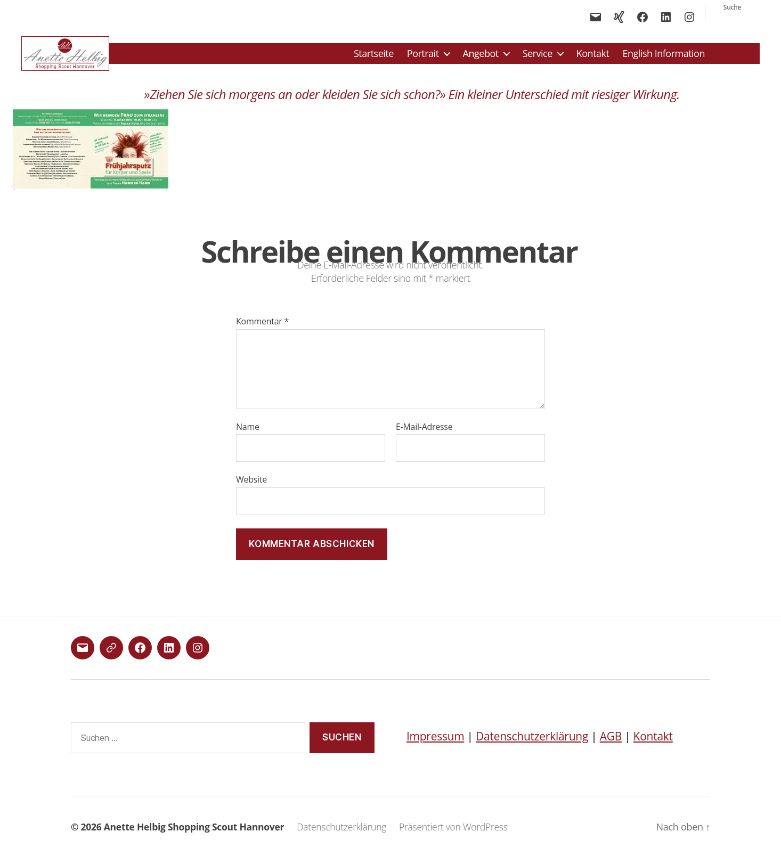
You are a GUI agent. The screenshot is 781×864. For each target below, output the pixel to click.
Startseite (374, 57)
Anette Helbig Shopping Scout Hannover (194, 833)
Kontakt (592, 57)
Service (537, 57)
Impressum (435, 742)
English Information (663, 57)
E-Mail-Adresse (424, 433)
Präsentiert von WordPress (453, 833)
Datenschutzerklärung (532, 742)
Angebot (481, 57)
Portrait (423, 57)
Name (247, 433)
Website (251, 486)
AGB (611, 742)
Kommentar (262, 328)
